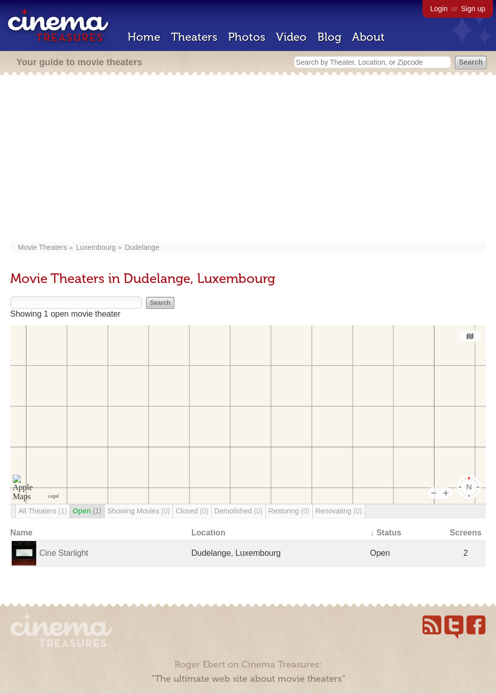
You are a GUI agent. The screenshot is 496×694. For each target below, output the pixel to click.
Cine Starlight (63, 553)
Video (291, 37)
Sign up (473, 9)
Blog (329, 37)
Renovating (338, 511)
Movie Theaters (42, 247)
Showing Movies (138, 511)
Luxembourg (96, 247)
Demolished (238, 511)
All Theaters (42, 511)
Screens (465, 532)
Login (439, 9)
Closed (192, 511)
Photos (246, 37)
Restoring (289, 511)
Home (144, 37)
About (368, 37)
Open (87, 511)
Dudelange (142, 247)
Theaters (194, 37)
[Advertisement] (248, 159)
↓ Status (385, 532)
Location (208, 532)
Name (21, 532)
